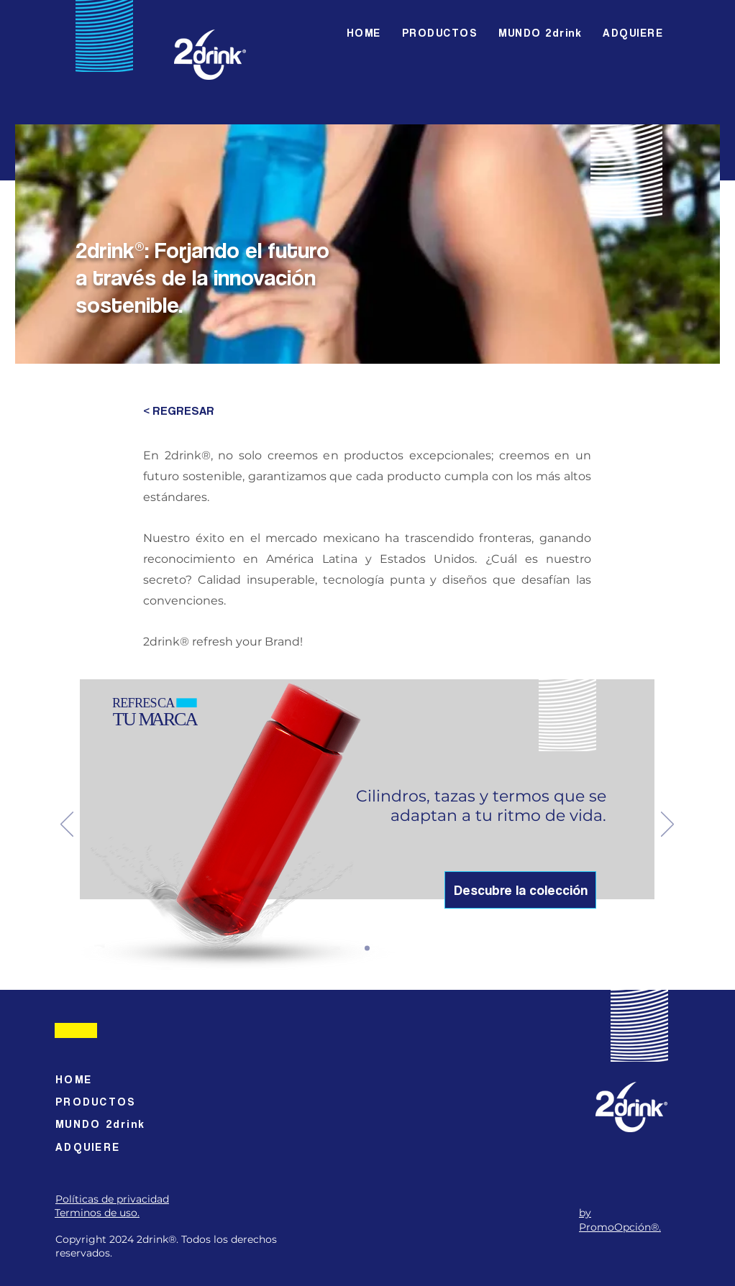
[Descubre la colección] (520, 890)
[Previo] (66, 825)
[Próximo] (667, 825)
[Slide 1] (367, 947)
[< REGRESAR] (182, 411)
